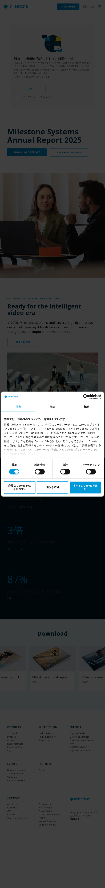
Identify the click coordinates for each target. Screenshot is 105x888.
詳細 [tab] (52, 406)
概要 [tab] (86, 406)
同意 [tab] (18, 406)
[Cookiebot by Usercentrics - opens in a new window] (86, 396)
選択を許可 (52, 487)
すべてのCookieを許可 (85, 487)
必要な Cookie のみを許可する (19, 487)
